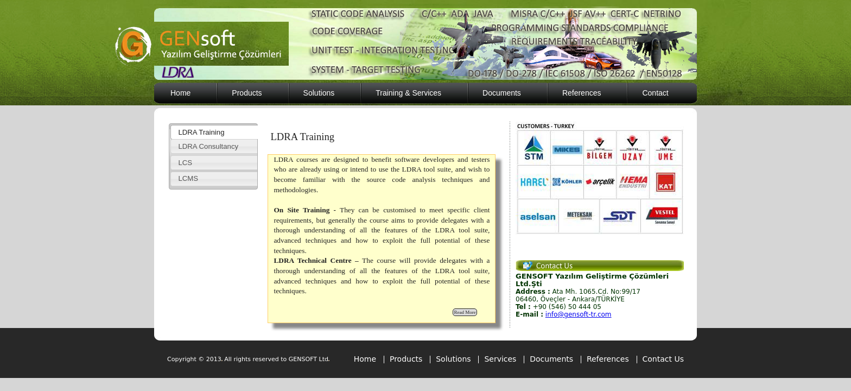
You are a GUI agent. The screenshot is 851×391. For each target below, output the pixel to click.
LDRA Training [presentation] (201, 132)
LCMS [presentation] (188, 178)
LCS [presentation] (185, 163)
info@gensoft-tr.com (578, 314)
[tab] (214, 132)
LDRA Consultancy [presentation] (208, 146)
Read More (464, 312)
